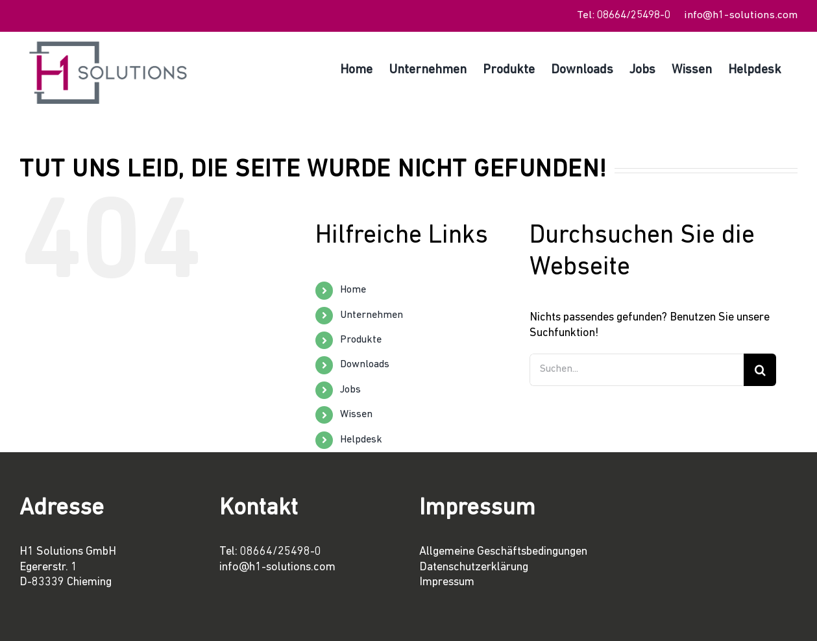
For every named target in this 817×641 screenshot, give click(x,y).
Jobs (350, 390)
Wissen (356, 414)
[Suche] (760, 370)
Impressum (446, 582)
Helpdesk (361, 440)
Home (353, 290)
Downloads (364, 364)
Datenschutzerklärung (473, 567)
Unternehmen (371, 315)
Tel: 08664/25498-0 (623, 15)
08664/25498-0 (280, 552)
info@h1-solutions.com (741, 15)
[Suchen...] (637, 370)
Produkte (361, 340)
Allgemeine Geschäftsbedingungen (503, 552)
